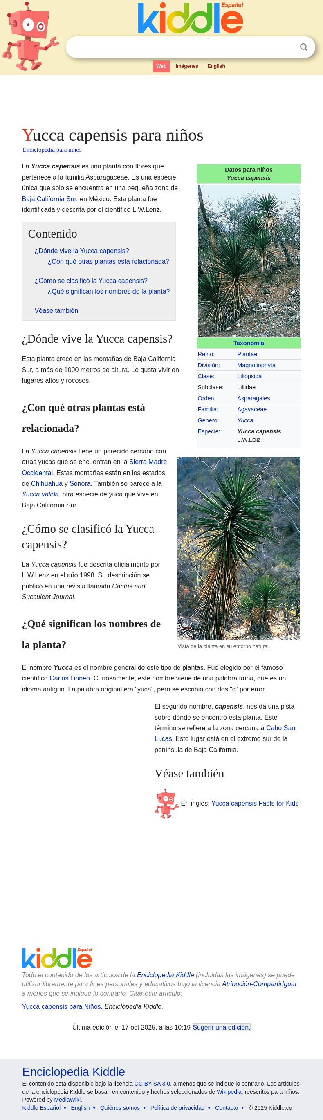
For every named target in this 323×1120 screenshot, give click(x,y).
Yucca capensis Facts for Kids (254, 802)
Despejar (287, 47)
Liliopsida (249, 376)
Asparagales (253, 398)
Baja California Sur (49, 198)
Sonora (80, 483)
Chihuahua (47, 483)
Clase (205, 376)
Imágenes (187, 66)
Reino (205, 354)
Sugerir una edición (221, 1027)
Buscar (304, 47)
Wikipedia (229, 1092)
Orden (206, 398)
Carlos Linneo (69, 678)
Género (208, 420)
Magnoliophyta (256, 365)
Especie (208, 431)
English (216, 66)
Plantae (247, 354)
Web (161, 66)
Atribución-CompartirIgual (259, 984)
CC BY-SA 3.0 (152, 1083)
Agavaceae (252, 409)
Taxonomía (248, 343)
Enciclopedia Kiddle (165, 975)
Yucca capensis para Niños (61, 1006)
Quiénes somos (120, 1107)
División (208, 365)
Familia (207, 409)
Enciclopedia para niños (52, 149)
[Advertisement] (161, 98)
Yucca (245, 420)
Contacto (226, 1107)
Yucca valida (40, 494)
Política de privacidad (177, 1107)
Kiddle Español (41, 1107)
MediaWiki (67, 1099)
